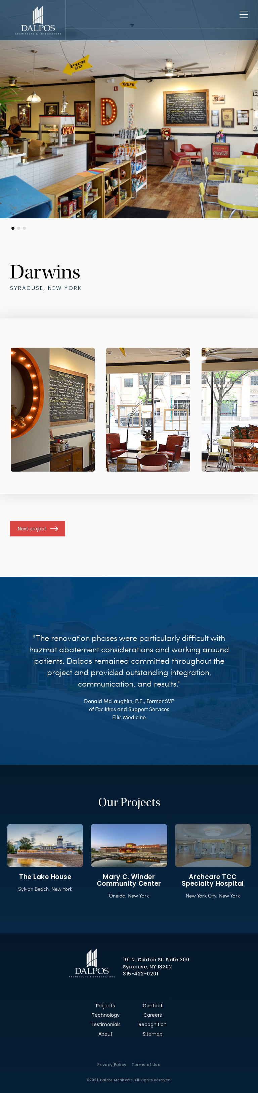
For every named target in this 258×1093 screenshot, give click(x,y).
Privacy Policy (112, 1064)
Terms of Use (146, 1064)
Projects (105, 1005)
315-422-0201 (140, 973)
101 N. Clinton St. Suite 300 (156, 959)
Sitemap (153, 1034)
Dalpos (38, 20)
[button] (12, 228)
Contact (153, 1005)
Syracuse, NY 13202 (147, 966)
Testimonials (106, 1024)
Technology (106, 1015)
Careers (152, 1015)
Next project (32, 528)
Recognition (153, 1024)
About (105, 1034)
